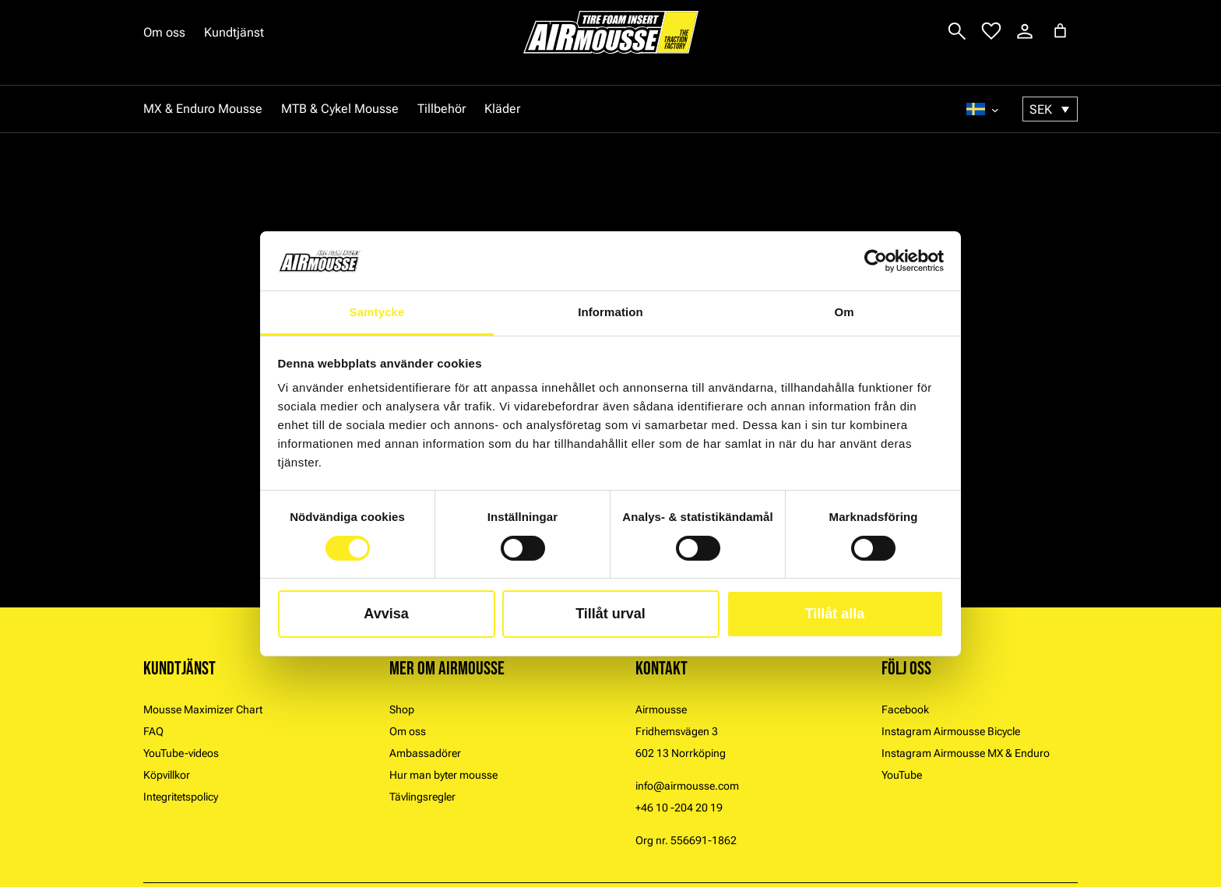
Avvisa (386, 613)
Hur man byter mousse (443, 775)
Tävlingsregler (422, 796)
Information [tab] (610, 312)
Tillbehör (441, 108)
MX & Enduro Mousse (202, 108)
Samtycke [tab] (377, 312)
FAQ (153, 731)
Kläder (502, 108)
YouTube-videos (181, 753)
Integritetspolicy (180, 796)
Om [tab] (843, 312)
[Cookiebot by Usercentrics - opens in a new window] (876, 261)
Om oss (164, 32)
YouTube (901, 775)
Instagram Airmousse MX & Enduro (965, 753)
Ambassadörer (425, 753)
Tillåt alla (835, 613)
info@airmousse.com (687, 786)
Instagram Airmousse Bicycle (950, 731)
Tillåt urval (610, 613)
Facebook (905, 709)
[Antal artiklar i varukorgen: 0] (1060, 30)
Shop (401, 709)
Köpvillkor (166, 775)
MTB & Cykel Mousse (340, 108)
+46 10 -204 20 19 (679, 807)
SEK (1040, 109)
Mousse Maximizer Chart (202, 709)
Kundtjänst (234, 32)
